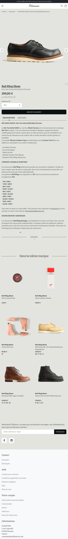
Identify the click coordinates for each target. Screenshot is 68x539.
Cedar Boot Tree (7, 347)
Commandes (7, 504)
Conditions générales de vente (14, 478)
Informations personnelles (13, 500)
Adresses (5, 511)
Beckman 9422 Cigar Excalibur (13, 396)
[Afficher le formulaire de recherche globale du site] (61, 6)
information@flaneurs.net (34, 211)
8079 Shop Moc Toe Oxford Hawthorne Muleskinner (49, 348)
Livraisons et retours (10, 474)
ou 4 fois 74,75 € (8, 97)
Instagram (55, 209)
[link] (17, 278)
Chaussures (12, 11)
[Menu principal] (2, 5)
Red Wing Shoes (11, 86)
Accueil (4, 11)
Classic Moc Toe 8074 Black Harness (48, 396)
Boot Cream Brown (8, 298)
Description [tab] (9, 118)
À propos (5, 460)
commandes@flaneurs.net (12, 536)
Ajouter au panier (34, 112)
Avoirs (4, 508)
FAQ (3, 486)
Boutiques (6, 464)
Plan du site (6, 489)
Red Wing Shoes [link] (7, 296)
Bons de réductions (9, 515)
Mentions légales (9, 482)
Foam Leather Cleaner (43, 298)
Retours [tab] (22, 118)
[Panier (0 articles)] (65, 6)
